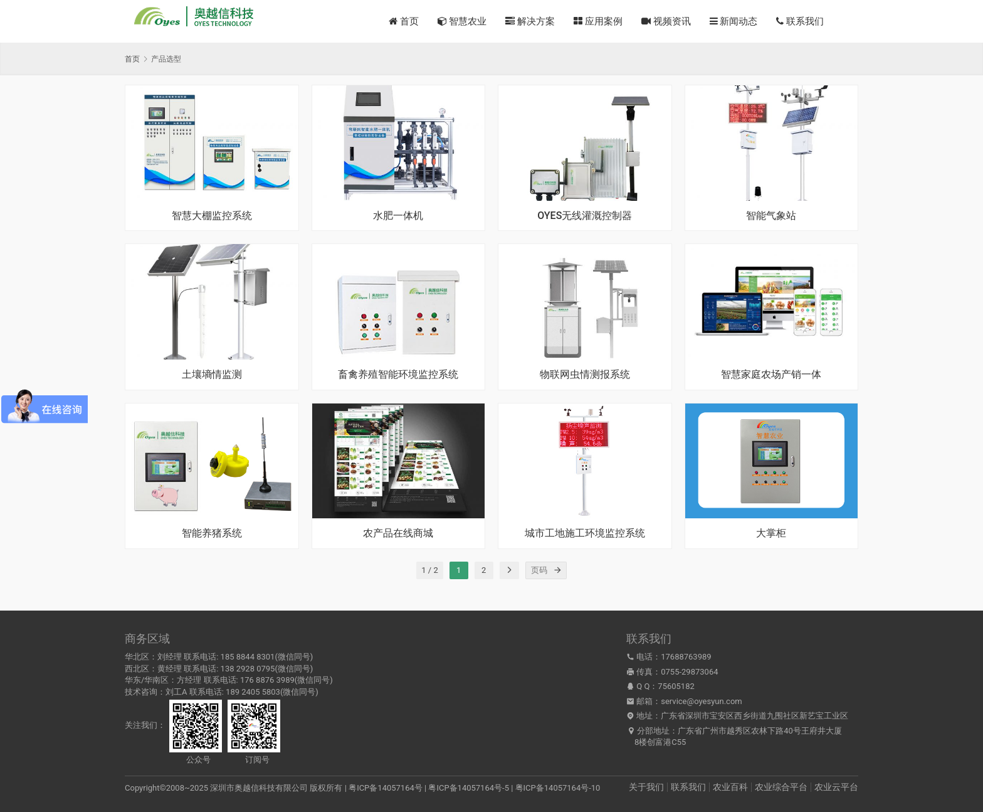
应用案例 (598, 21)
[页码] (558, 570)
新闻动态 (734, 21)
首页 (404, 21)
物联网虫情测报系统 (585, 374)
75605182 (676, 686)
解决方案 (530, 21)
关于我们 (646, 787)
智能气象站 (771, 216)
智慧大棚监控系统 (212, 216)
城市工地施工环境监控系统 (585, 533)
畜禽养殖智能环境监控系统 (398, 374)
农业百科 (730, 787)
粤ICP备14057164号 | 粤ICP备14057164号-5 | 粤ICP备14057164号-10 (474, 788)
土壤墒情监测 (212, 374)
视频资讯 (666, 21)
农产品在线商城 (398, 533)
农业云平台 (836, 787)
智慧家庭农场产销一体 (771, 374)
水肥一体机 (398, 216)
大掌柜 (771, 533)
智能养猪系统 (212, 533)
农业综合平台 (781, 787)
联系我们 (800, 21)
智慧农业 (462, 21)
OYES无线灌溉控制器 (584, 216)
